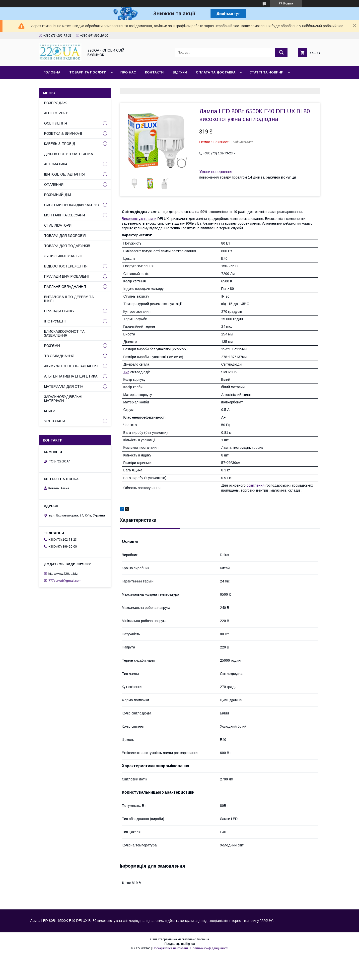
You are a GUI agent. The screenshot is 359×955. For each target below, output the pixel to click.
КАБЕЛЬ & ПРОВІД (59, 144)
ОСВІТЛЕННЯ (55, 123)
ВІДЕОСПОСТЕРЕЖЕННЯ (65, 266)
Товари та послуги (87, 72)
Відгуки (180, 72)
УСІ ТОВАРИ (54, 421)
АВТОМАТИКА (55, 164)
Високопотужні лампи (139, 219)
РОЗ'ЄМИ (52, 346)
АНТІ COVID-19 (57, 113)
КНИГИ (49, 411)
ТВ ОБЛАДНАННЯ (59, 356)
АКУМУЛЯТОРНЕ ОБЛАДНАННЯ (71, 366)
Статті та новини (266, 72)
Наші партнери (94, 85)
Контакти (154, 72)
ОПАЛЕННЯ (54, 185)
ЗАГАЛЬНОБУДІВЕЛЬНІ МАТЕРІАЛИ (63, 399)
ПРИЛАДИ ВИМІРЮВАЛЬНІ (66, 276)
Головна (52, 72)
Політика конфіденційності (209, 948)
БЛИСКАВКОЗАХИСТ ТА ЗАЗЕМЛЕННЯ (64, 333)
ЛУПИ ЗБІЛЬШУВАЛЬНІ (63, 256)
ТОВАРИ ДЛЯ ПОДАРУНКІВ (67, 246)
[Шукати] (281, 52)
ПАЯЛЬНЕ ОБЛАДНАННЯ (65, 287)
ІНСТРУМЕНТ (55, 321)
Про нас (128, 72)
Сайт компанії (57, 85)
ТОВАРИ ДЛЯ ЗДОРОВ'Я (65, 236)
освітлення (256, 485)
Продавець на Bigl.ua (179, 944)
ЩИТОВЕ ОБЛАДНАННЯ (64, 174)
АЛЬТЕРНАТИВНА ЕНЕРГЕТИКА (70, 376)
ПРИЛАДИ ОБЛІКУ (59, 311)
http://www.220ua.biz (63, 573)
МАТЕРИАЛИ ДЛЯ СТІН (63, 386)
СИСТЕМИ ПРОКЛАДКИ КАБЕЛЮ (71, 205)
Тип (126, 372)
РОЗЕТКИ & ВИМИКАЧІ (63, 133)
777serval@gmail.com (65, 580)
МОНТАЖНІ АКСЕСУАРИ (64, 215)
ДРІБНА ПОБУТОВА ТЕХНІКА (68, 154)
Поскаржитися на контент (170, 948)
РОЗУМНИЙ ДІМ (57, 195)
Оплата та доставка (215, 72)
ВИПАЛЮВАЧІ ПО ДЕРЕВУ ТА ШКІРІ (69, 299)
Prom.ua (203, 939)
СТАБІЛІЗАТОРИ (58, 225)
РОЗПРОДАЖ (55, 103)
